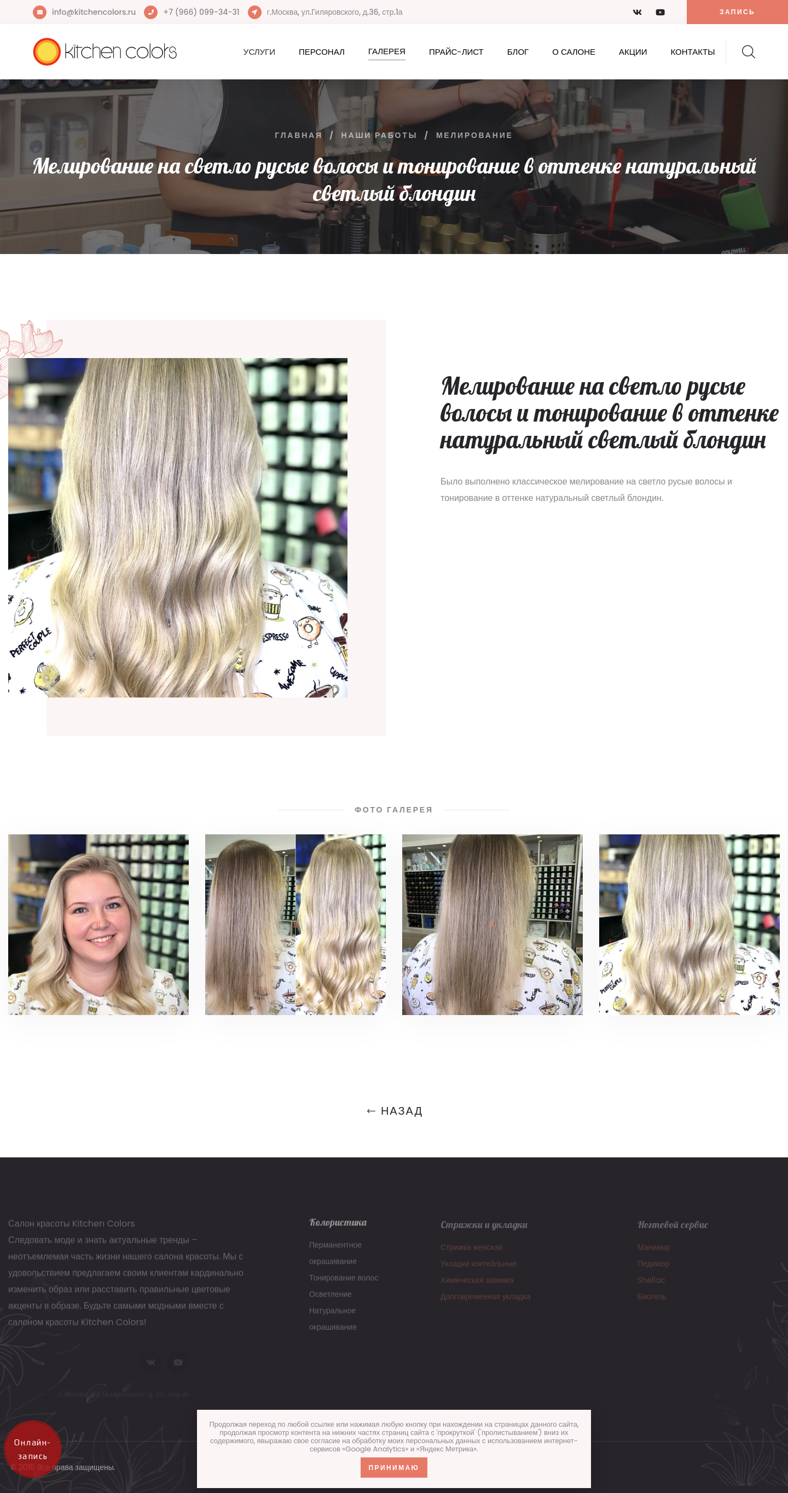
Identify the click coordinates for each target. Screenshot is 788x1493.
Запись (737, 11)
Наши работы (379, 135)
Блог (518, 51)
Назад (394, 1111)
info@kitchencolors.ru (94, 12)
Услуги (259, 51)
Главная (299, 135)
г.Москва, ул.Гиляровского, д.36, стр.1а (335, 12)
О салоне (573, 51)
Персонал (322, 51)
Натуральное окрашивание (333, 1324)
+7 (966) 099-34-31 (201, 12)
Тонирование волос (343, 1283)
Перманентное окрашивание (335, 1258)
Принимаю (394, 1467)
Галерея (386, 51)
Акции (633, 51)
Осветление (330, 1299)
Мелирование (474, 135)
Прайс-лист (456, 51)
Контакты (693, 51)
